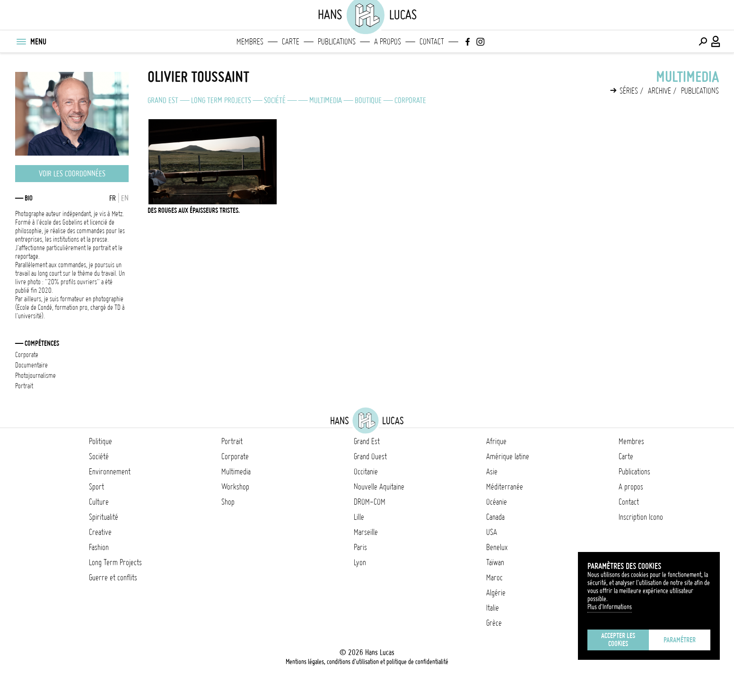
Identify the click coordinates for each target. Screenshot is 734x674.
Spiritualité (103, 517)
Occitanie (366, 471)
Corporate (410, 100)
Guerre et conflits (113, 577)
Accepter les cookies (618, 639)
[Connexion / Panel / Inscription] (716, 41)
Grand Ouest (370, 456)
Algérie (496, 592)
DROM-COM (369, 502)
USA (491, 532)
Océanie (496, 502)
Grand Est (163, 100)
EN (125, 198)
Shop (228, 502)
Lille (359, 517)
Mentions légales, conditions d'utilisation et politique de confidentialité (367, 661)
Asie (492, 471)
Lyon (360, 562)
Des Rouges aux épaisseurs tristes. (194, 210)
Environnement (110, 471)
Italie (492, 608)
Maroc (494, 577)
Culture (99, 502)
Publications (337, 41)
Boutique (368, 100)
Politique (100, 441)
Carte (290, 41)
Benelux (496, 547)
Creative (100, 532)
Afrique (496, 441)
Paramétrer (680, 640)
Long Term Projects (221, 100)
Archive (659, 91)
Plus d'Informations (609, 607)
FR (112, 198)
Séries (629, 91)
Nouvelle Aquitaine (379, 486)
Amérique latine (507, 456)
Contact (431, 41)
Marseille (366, 532)
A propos (387, 41)
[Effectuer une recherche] (702, 41)
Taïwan (495, 562)
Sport (96, 486)
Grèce (494, 623)
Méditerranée (504, 486)
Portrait (232, 441)
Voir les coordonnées (72, 173)
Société (275, 100)
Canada (495, 517)
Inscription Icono (641, 517)
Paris (360, 547)
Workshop (235, 486)
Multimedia (325, 100)
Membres (249, 41)
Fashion (99, 547)
